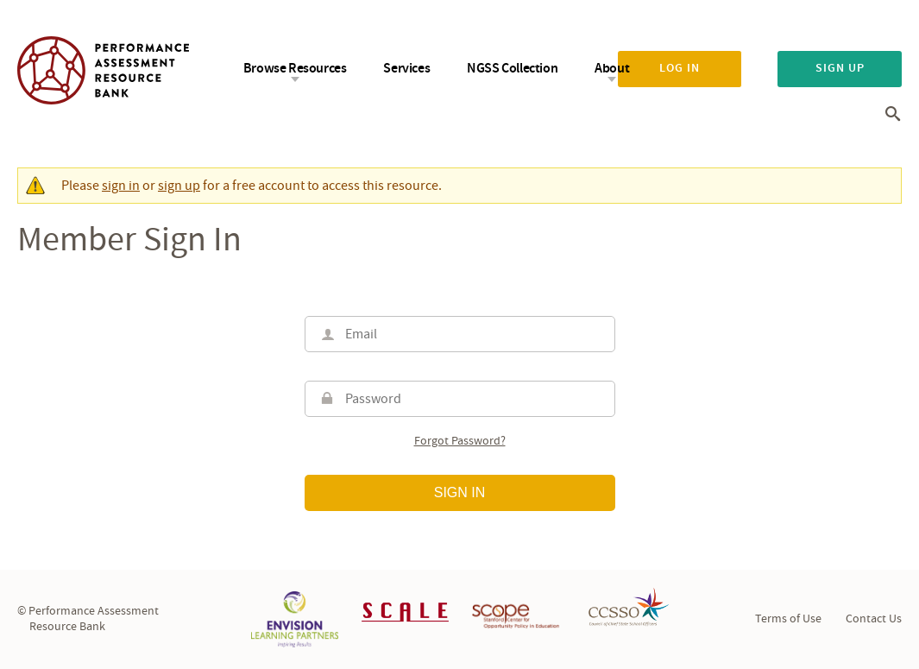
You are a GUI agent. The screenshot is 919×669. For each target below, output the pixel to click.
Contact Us (874, 619)
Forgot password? (460, 441)
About (612, 69)
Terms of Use (788, 619)
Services (406, 69)
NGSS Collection (512, 69)
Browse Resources (295, 69)
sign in (121, 185)
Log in (679, 68)
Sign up (840, 68)
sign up (179, 185)
